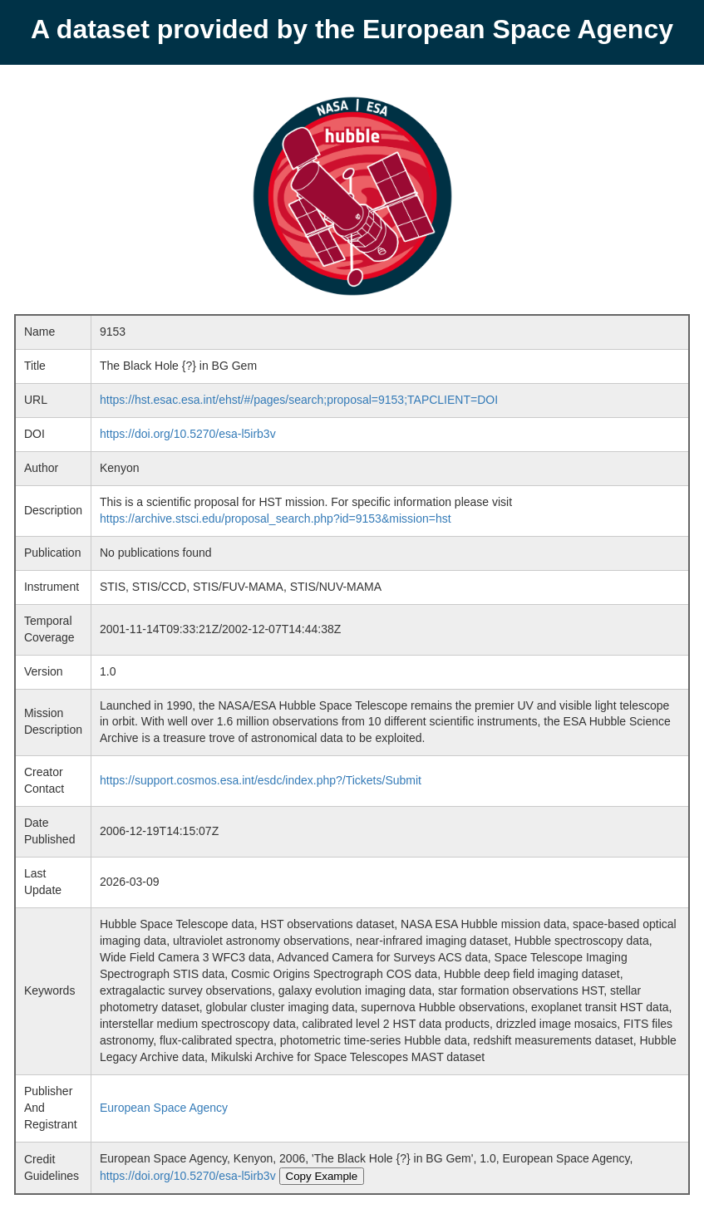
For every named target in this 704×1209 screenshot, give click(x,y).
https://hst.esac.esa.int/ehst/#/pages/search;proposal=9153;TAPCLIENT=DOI (299, 399)
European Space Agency (164, 1107)
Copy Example (322, 1176)
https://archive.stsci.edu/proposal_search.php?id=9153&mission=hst (275, 518)
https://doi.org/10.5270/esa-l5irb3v (188, 433)
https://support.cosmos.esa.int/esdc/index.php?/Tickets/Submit (260, 780)
